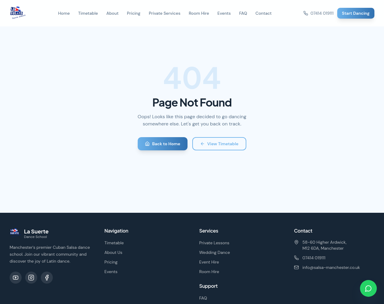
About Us (113, 252)
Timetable (88, 13)
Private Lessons (214, 242)
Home (64, 13)
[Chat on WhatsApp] (368, 288)
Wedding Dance (214, 252)
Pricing (133, 13)
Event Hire (209, 262)
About (112, 13)
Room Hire (199, 13)
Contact (264, 13)
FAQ (243, 13)
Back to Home (162, 143)
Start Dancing (356, 13)
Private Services (164, 13)
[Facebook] (47, 278)
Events (224, 13)
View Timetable (219, 143)
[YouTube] (16, 278)
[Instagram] (31, 278)
